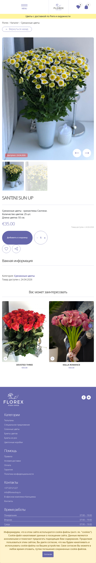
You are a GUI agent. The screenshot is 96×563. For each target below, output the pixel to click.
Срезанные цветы (24, 275)
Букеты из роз (10, 438)
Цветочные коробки (13, 442)
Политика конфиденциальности (19, 474)
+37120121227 (11, 488)
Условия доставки (12, 460)
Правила (8, 456)
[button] (24, 7)
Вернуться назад (17, 29)
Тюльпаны (9, 420)
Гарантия (8, 469)
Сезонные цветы (11, 429)
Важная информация (17, 260)
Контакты (8, 501)
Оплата (7, 465)
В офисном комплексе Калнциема (20, 496)
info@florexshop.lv (12, 492)
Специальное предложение (17, 424)
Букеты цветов (10, 433)
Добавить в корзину (17, 237)
